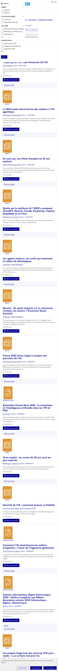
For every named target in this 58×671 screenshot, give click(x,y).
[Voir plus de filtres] (2, 37)
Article (6, 19)
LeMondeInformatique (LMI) (13, 29)
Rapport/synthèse (10, 22)
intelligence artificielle (11, 46)
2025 (5, 13)
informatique (32, 20)
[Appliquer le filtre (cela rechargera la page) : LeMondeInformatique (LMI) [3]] (14, 29)
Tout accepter (50, 668)
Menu (55, 2)
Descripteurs (6, 40)
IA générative (8, 49)
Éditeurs (4, 26)
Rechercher (52, 2)
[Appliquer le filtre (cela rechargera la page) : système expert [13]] (10, 43)
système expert (9, 43)
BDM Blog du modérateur (12, 32)
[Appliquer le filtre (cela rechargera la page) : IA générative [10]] (9, 49)
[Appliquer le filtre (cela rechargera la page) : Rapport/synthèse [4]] (10, 22)
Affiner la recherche (31, 30)
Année (3, 7)
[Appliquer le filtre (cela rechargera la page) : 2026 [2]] (6, 10)
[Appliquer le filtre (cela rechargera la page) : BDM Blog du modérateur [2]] (13, 31)
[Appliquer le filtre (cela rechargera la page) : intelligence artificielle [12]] (12, 46)
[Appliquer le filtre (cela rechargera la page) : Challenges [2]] (8, 34)
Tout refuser (36, 668)
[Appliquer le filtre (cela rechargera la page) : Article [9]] (7, 19)
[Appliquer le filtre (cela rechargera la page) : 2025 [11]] (7, 13)
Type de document (8, 17)
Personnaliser (22, 668)
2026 (5, 10)
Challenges (7, 34)
